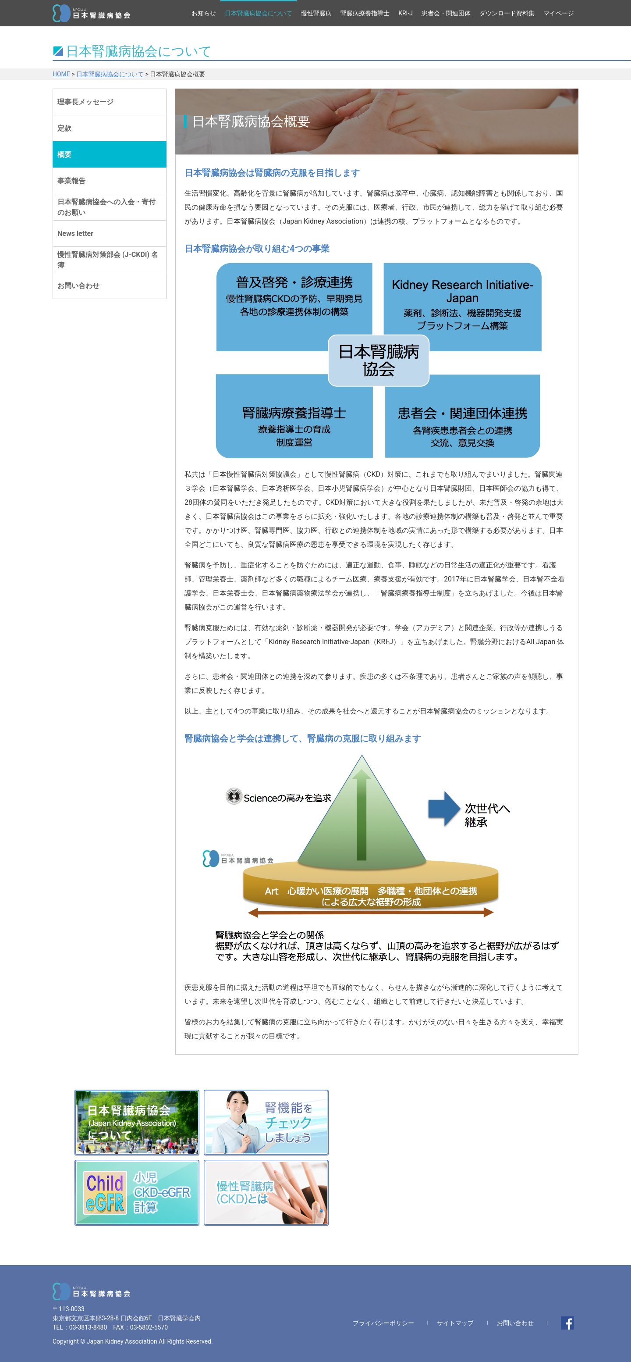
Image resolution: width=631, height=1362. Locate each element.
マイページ (558, 13)
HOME (61, 74)
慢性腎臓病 (316, 13)
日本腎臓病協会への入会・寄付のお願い (106, 207)
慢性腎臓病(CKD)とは (266, 1193)
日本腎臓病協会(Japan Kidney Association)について (136, 1122)
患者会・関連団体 (446, 13)
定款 (64, 128)
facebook (567, 1323)
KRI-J (405, 13)
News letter (75, 233)
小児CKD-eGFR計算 (136, 1193)
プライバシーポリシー (383, 1323)
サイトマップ (455, 1323)
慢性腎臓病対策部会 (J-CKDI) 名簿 (107, 259)
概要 (64, 154)
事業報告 (71, 181)
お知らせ (203, 13)
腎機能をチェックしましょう (266, 1122)
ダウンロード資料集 (507, 13)
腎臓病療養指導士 (365, 13)
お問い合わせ (78, 286)
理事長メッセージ (85, 102)
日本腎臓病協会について (258, 13)
